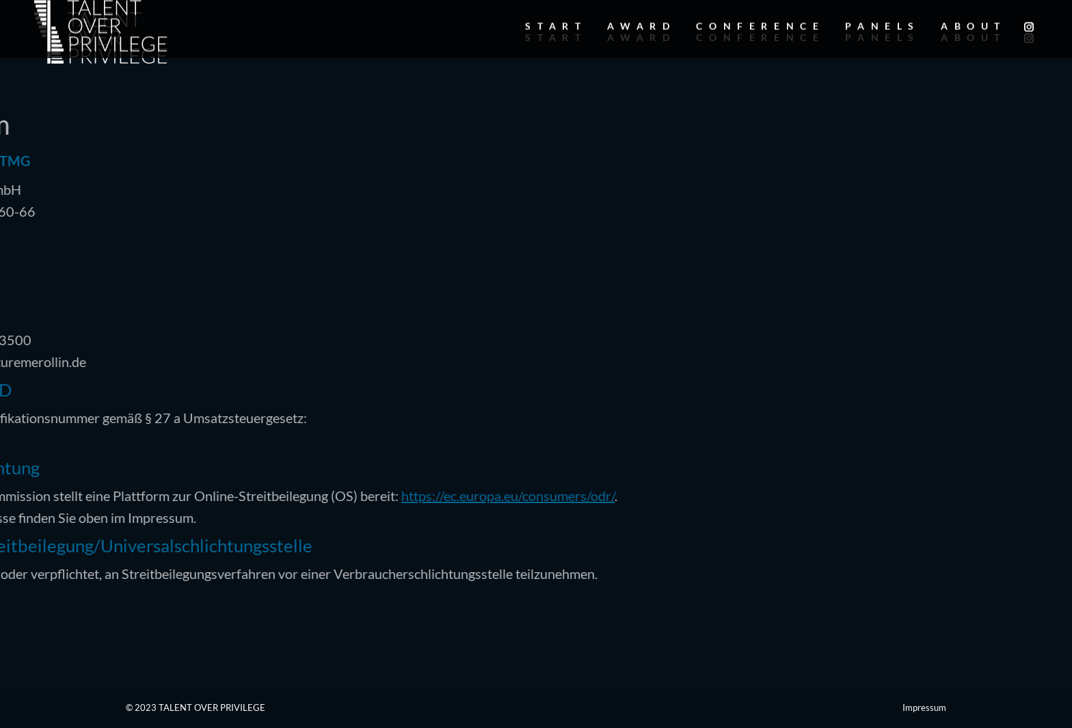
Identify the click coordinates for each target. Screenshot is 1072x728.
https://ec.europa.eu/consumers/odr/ (346, 495)
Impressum (924, 707)
